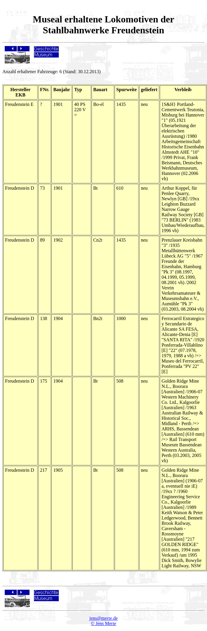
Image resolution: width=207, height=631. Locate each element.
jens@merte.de (103, 618)
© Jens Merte (103, 623)
